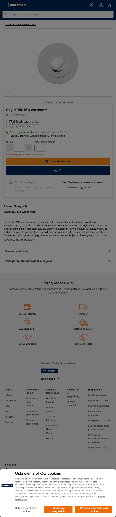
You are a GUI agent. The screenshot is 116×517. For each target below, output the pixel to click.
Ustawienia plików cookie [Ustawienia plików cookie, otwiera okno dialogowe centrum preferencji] (25, 510)
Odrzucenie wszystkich (58, 510)
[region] (58, 493)
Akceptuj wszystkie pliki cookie (94, 510)
